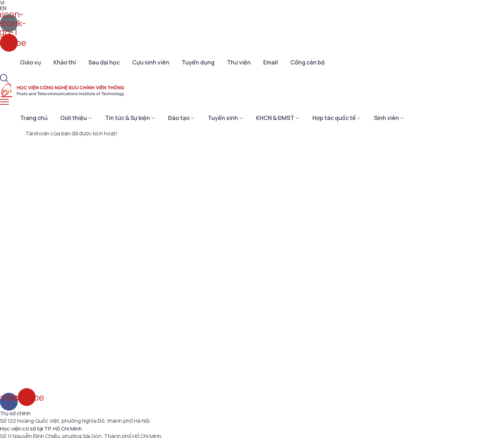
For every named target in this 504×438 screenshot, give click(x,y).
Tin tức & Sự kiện (127, 118)
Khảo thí (64, 62)
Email (270, 62)
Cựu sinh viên (150, 62)
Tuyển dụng (198, 62)
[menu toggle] (4, 102)
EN (3, 8)
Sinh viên (386, 118)
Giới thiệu (73, 118)
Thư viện (239, 62)
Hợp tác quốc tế (334, 118)
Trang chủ (34, 118)
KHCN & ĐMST (275, 118)
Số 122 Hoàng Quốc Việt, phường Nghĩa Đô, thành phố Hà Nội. (75, 420)
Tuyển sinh (223, 118)
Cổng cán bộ (307, 62)
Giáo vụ (30, 62)
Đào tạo (178, 118)
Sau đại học (104, 62)
